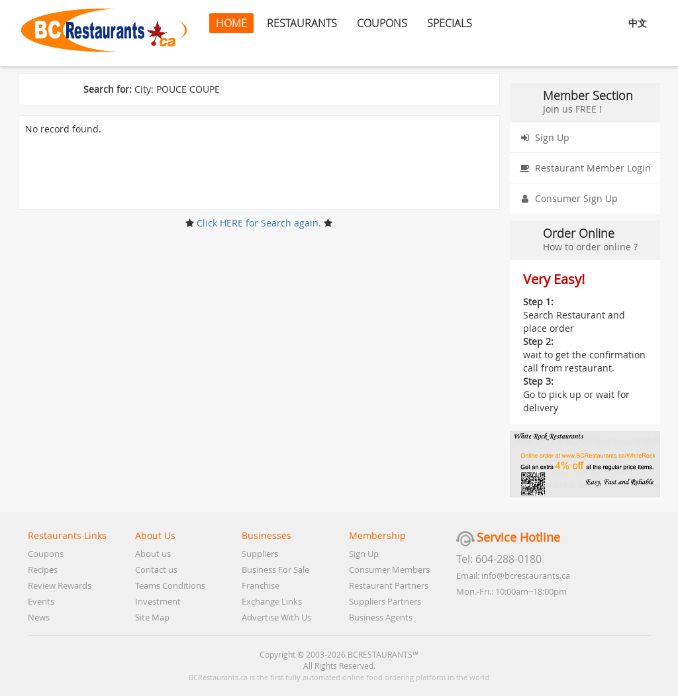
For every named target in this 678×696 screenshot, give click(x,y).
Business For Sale (275, 569)
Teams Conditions (170, 585)
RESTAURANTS (302, 23)
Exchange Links (272, 601)
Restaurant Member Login (583, 168)
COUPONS (382, 23)
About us (153, 554)
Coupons (46, 554)
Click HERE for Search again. (259, 223)
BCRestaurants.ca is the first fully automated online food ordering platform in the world (339, 677)
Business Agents (380, 617)
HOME (231, 23)
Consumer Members (389, 569)
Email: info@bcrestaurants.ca (513, 575)
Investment (158, 601)
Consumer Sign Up (566, 199)
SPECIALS (449, 23)
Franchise (260, 585)
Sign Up (542, 138)
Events (41, 601)
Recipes (43, 569)
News (39, 617)
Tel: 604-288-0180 (499, 559)
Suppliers (260, 554)
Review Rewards (59, 585)
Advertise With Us (276, 617)
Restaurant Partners (388, 585)
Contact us (156, 569)
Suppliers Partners (385, 601)
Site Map (152, 617)
